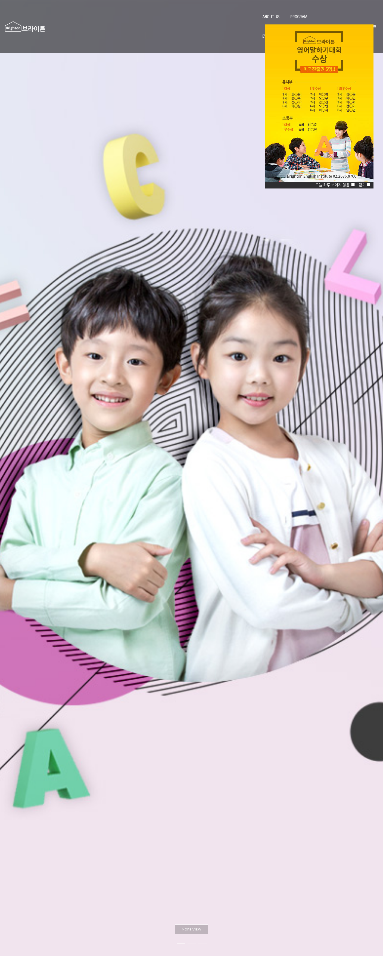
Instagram (257, 900)
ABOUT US (151, 9)
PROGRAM (179, 9)
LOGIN (349, 10)
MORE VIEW (191, 169)
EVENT (204, 9)
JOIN (359, 10)
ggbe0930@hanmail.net (165, 901)
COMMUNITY (230, 9)
